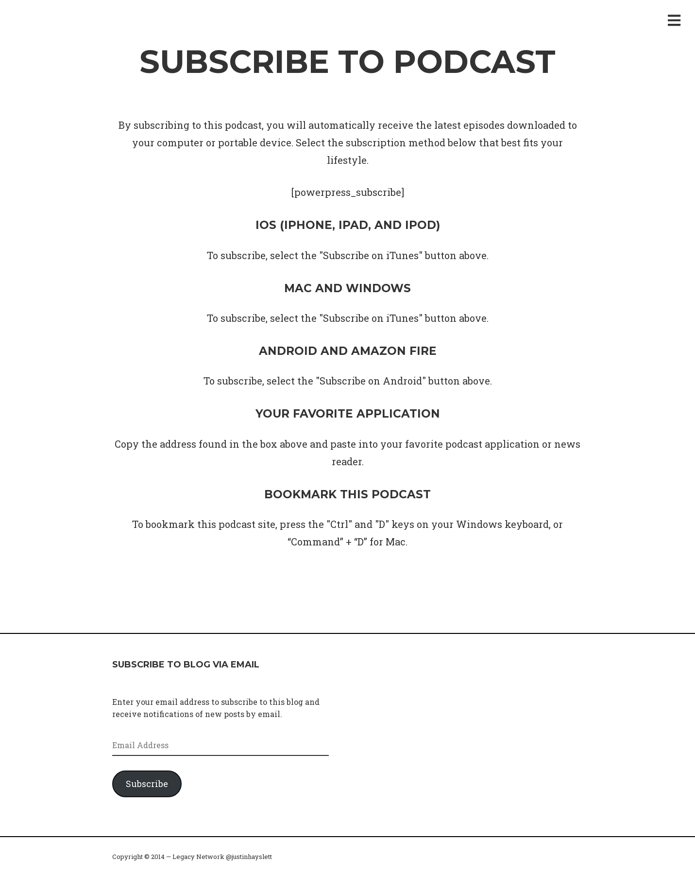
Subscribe (147, 783)
